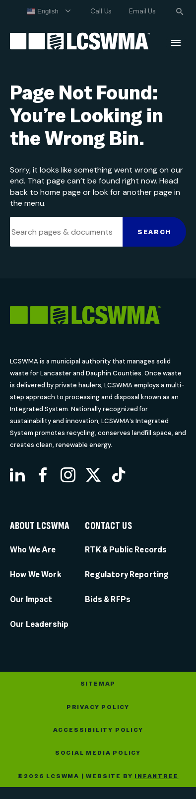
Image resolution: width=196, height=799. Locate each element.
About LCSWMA (39, 526)
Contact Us (108, 526)
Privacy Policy (98, 707)
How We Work (36, 574)
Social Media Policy (98, 753)
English (42, 11)
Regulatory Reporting (127, 574)
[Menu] (176, 42)
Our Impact (31, 599)
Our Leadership (39, 624)
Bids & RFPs (108, 599)
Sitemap (98, 684)
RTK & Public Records (126, 549)
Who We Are (33, 549)
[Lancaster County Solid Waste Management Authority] (80, 43)
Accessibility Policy (98, 730)
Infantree (156, 776)
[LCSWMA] (98, 317)
